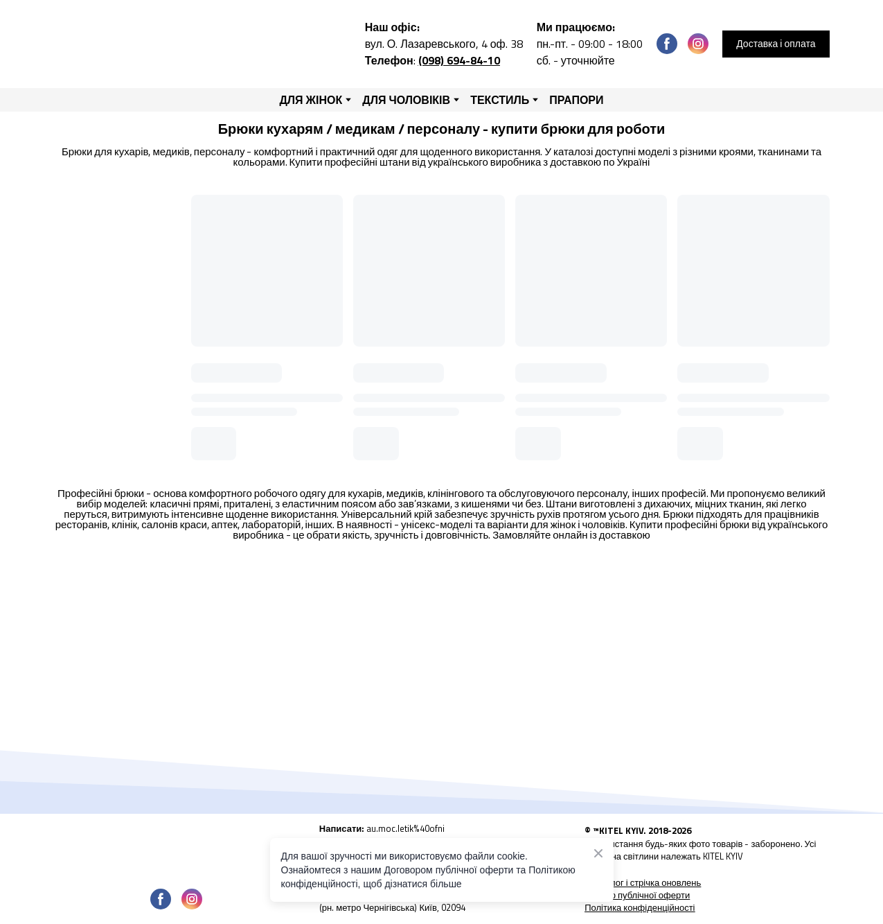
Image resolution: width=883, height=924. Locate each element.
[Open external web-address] (441, 833)
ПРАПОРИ (576, 99)
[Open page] (176, 848)
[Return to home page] (174, 44)
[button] (667, 43)
